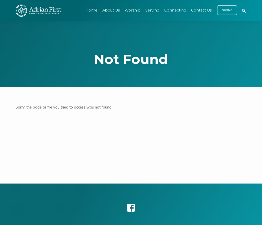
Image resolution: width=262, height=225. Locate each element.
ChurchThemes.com (174, 213)
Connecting (175, 10)
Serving (152, 10)
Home (91, 10)
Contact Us (201, 10)
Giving (227, 10)
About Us (111, 10)
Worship (132, 10)
